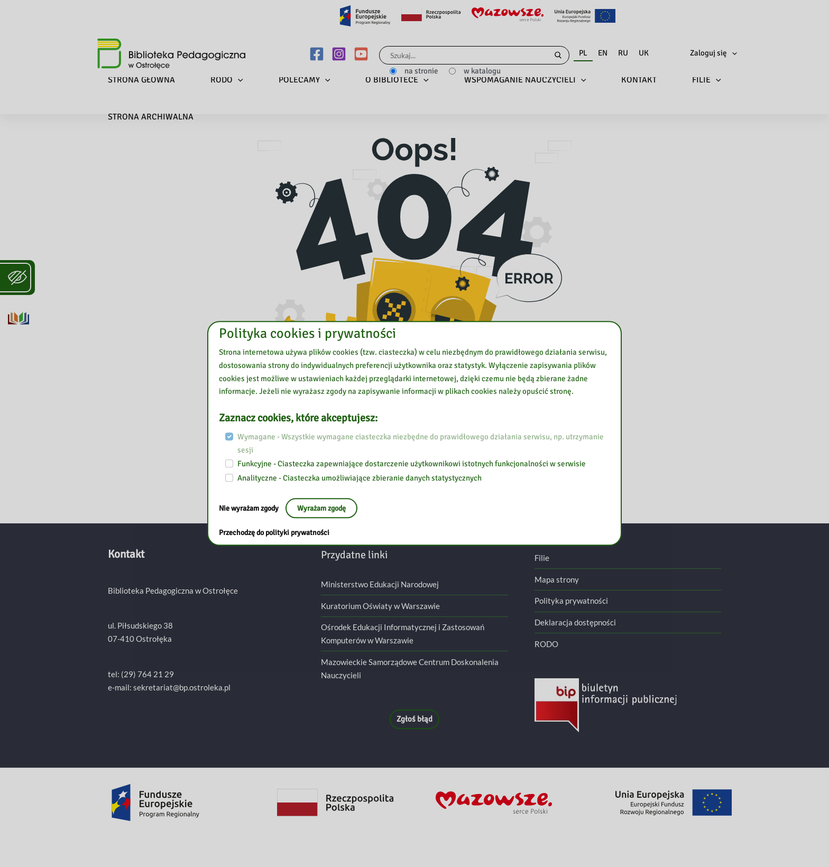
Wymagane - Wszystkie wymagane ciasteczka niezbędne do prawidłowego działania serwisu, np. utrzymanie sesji (420, 443)
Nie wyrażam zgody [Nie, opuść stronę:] (252, 508)
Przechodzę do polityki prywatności (278, 533)
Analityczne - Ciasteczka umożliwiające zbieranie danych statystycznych (359, 478)
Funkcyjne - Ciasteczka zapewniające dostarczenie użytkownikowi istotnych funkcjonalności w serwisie (411, 464)
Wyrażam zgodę (330, 508)
